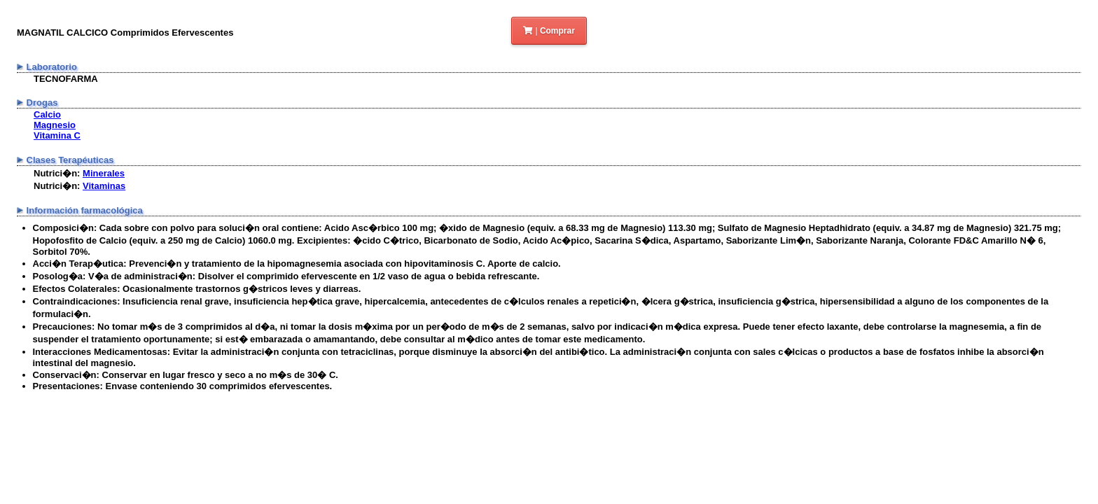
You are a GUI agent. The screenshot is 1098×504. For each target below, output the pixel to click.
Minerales (104, 173)
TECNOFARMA (66, 79)
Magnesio (55, 125)
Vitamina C (57, 135)
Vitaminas (104, 186)
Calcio (47, 114)
